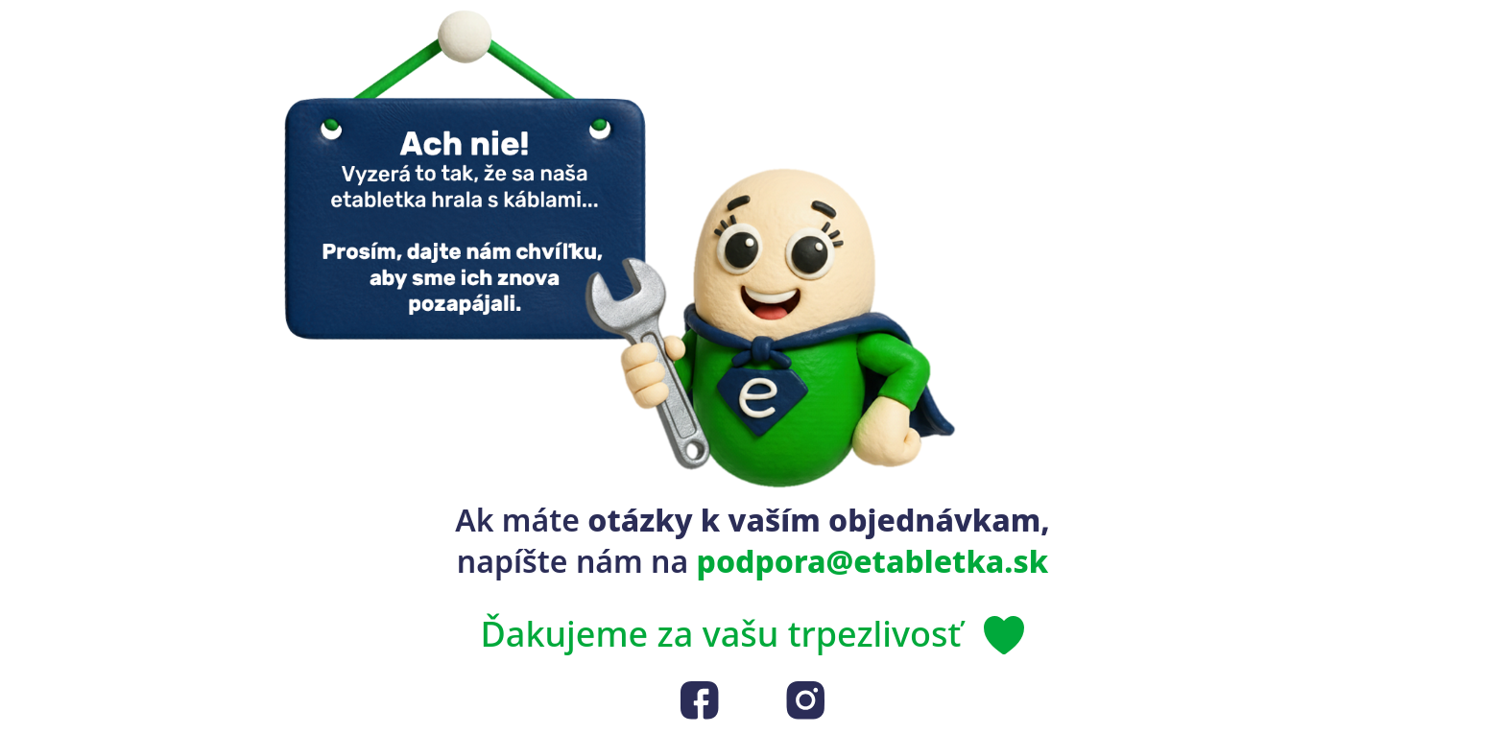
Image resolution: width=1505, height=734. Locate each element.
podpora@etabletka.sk (873, 560)
